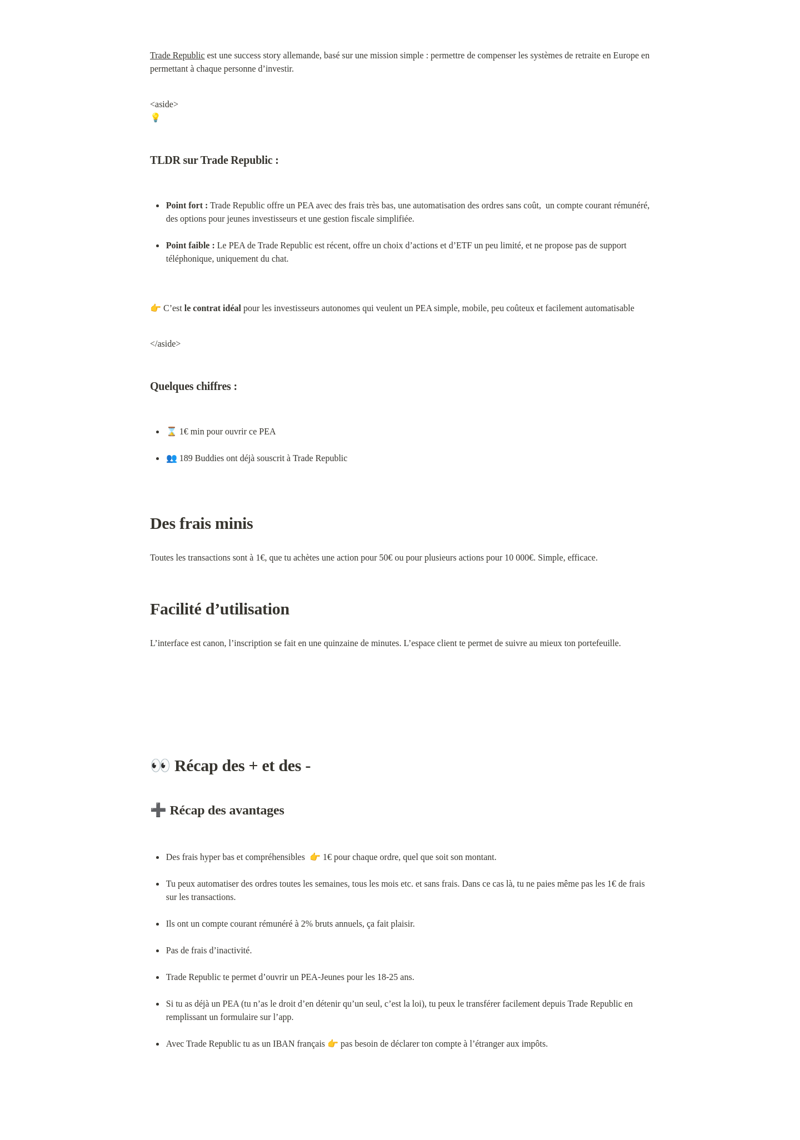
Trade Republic (177, 55)
